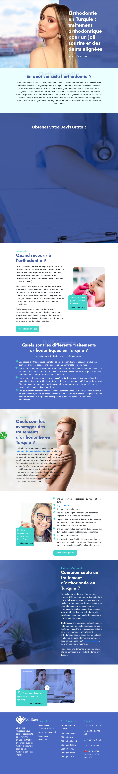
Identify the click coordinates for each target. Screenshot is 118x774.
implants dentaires (91, 641)
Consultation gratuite (65, 552)
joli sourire (64, 505)
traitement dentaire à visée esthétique (33, 451)
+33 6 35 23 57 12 (92, 725)
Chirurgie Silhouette (70, 741)
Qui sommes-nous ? (47, 732)
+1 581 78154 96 (92, 739)
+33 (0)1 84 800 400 (91, 733)
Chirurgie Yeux (67, 756)
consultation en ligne (27, 328)
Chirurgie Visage (68, 733)
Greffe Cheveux (68, 748)
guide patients (78, 307)
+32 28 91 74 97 (92, 745)
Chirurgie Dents (68, 752)
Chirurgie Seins (67, 737)
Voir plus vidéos (37, 703)
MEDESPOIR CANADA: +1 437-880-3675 (91, 754)
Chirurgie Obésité (68, 745)
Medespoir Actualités (43, 738)
